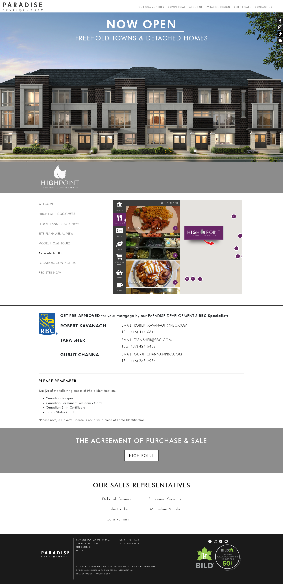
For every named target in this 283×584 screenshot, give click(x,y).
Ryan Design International (118, 570)
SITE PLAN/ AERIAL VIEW (56, 234)
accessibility (103, 574)
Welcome (46, 204)
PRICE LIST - (57, 214)
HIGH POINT (141, 455)
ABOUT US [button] (196, 7)
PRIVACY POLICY (84, 574)
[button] (237, 256)
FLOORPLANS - (59, 224)
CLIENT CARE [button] (242, 7)
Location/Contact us (57, 263)
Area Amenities (50, 253)
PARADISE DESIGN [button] (218, 7)
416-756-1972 (131, 540)
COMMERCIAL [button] (176, 7)
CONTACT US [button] (263, 7)
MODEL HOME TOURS (55, 243)
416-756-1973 (131, 543)
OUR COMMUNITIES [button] (151, 7)
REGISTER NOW (50, 273)
